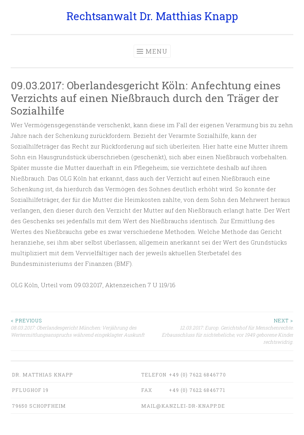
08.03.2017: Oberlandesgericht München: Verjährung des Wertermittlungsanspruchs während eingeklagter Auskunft (81, 327)
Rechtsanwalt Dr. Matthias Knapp (152, 16)
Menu (156, 51)
